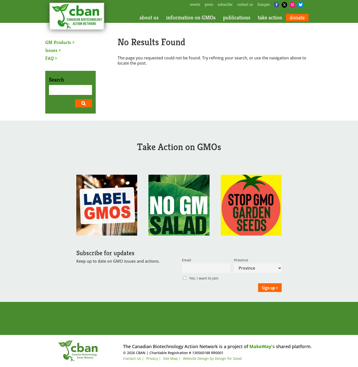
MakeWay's (262, 346)
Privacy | (153, 358)
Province (241, 260)
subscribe (225, 4)
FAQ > (51, 58)
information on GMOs (191, 17)
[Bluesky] (301, 4)
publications (236, 17)
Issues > (53, 50)
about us (149, 17)
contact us (245, 4)
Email (186, 260)
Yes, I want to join (201, 278)
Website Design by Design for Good (212, 358)
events (195, 4)
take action (270, 17)
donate (297, 17)
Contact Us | (133, 358)
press (209, 4)
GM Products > (59, 42)
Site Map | (172, 358)
